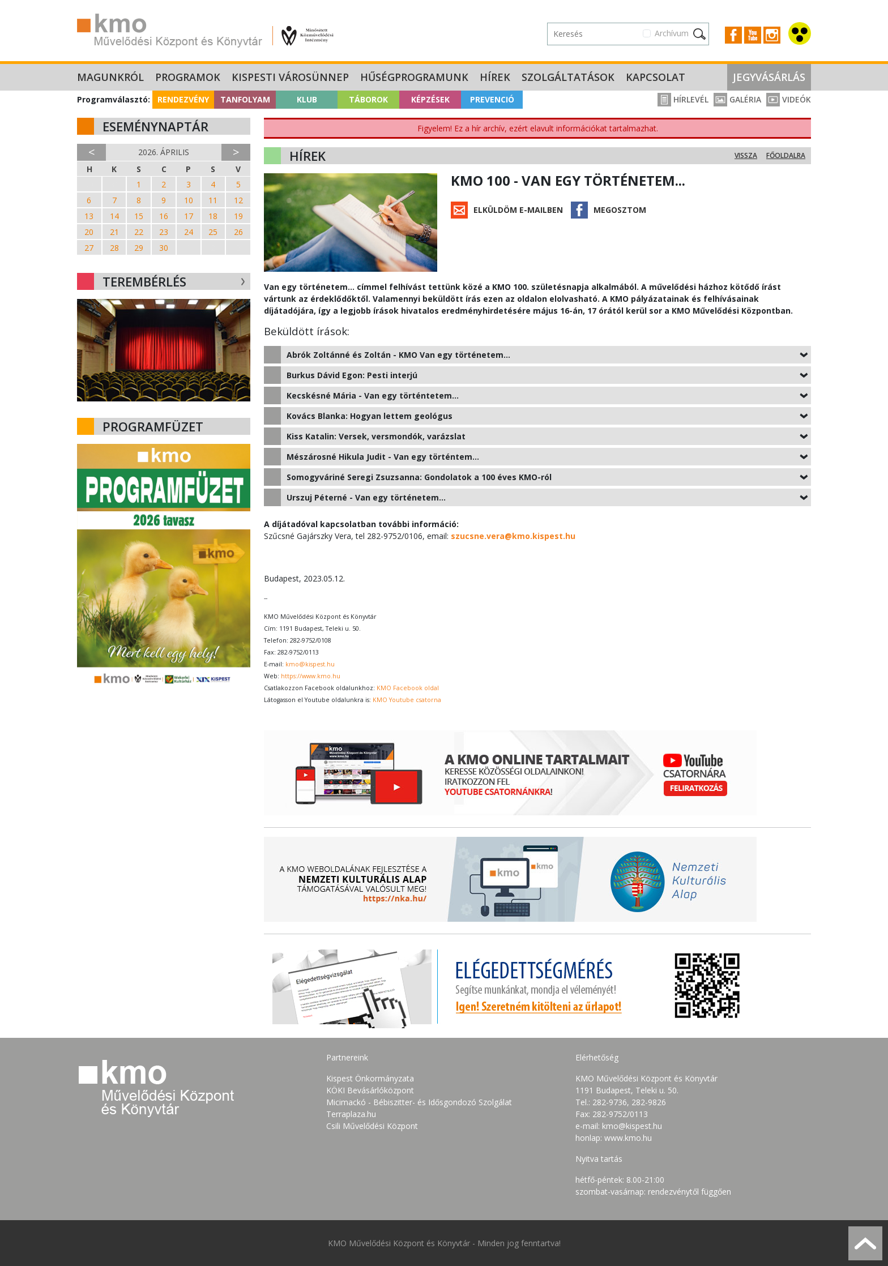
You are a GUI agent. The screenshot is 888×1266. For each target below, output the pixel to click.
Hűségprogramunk (414, 77)
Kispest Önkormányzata (370, 1078)
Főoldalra (785, 155)
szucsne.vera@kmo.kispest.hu (513, 536)
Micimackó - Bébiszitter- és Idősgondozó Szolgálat (419, 1102)
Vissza (746, 155)
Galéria (737, 99)
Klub (307, 99)
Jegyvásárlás (769, 77)
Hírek (495, 77)
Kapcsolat (655, 77)
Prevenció (492, 99)
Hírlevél (683, 99)
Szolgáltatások (568, 77)
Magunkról (110, 77)
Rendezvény (183, 99)
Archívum (672, 33)
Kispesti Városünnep (290, 77)
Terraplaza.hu (351, 1114)
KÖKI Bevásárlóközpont (370, 1090)
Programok (187, 77)
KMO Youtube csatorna (407, 700)
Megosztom (620, 209)
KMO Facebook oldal (408, 688)
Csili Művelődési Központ (372, 1125)
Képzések (430, 99)
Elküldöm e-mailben (518, 209)
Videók (788, 99)
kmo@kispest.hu (310, 664)
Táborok (368, 99)
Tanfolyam (245, 99)
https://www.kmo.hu (310, 676)
